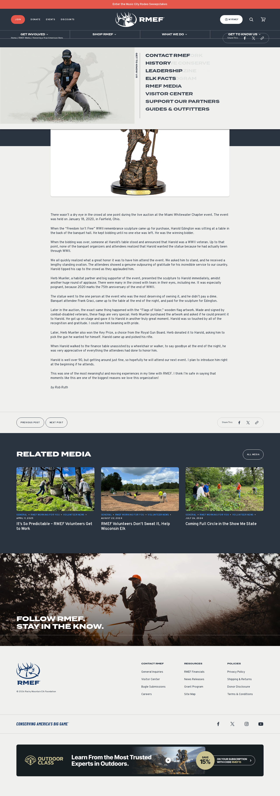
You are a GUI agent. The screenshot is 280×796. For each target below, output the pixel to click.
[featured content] (140, 769)
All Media (253, 463)
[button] (244, 47)
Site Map (190, 703)
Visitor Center (150, 688)
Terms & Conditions (240, 703)
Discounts (68, 19)
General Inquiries (152, 681)
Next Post (56, 431)
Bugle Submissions (153, 695)
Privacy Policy (236, 681)
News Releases (194, 688)
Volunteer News (61, 91)
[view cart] (263, 19)
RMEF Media (25, 47)
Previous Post (30, 431)
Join (18, 19)
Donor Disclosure (238, 695)
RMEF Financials (194, 681)
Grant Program (193, 695)
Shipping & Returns (239, 688)
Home (14, 47)
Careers (146, 703)
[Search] (251, 19)
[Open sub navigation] (35, 34)
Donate (35, 19)
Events (50, 19)
